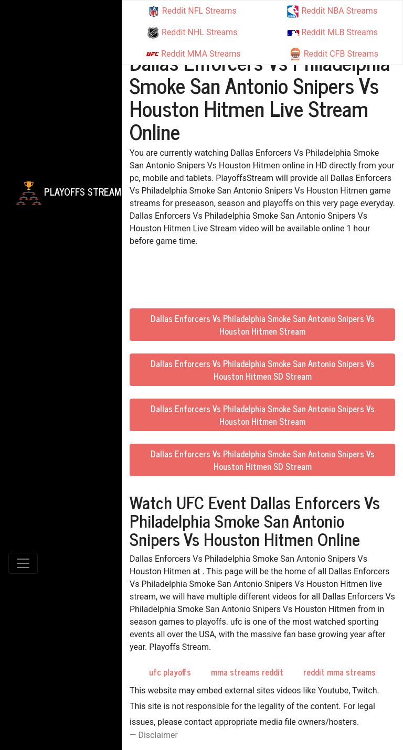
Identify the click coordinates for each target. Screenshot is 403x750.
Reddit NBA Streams (332, 11)
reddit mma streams (339, 672)
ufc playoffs (170, 672)
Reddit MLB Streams (332, 32)
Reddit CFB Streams (333, 54)
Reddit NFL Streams (192, 11)
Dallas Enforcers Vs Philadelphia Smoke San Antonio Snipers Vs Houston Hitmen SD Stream (263, 370)
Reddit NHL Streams (192, 33)
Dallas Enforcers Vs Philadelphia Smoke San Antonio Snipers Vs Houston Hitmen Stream (263, 325)
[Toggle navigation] (23, 563)
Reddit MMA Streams (193, 54)
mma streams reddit (247, 672)
